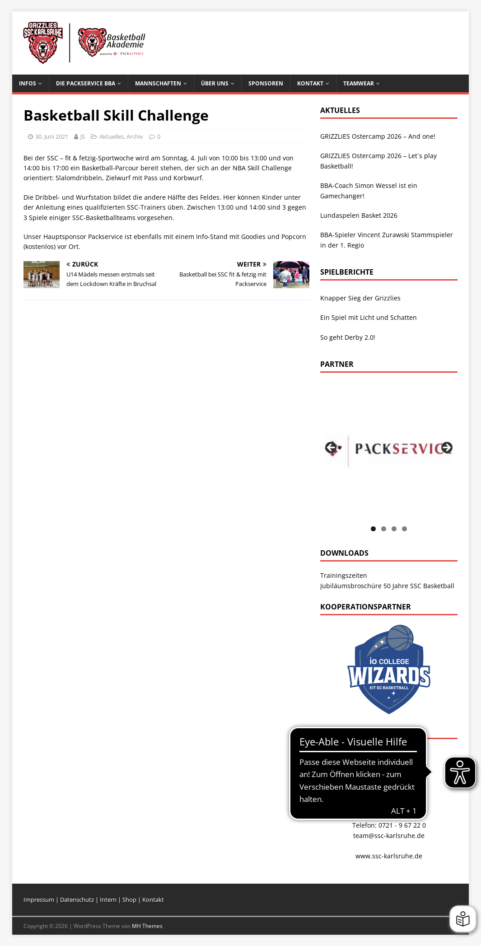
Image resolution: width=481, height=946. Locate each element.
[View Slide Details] (389, 450)
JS (82, 136)
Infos (27, 83)
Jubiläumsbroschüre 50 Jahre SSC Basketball (387, 585)
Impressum (38, 899)
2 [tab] (383, 528)
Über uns (215, 83)
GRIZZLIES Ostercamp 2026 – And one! (377, 136)
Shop (129, 899)
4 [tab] (404, 528)
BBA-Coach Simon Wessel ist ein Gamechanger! (368, 190)
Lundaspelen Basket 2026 (358, 215)
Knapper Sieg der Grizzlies (360, 298)
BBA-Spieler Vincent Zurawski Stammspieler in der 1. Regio (386, 239)
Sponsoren (265, 83)
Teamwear (358, 83)
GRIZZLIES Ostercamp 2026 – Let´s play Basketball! (378, 160)
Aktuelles (111, 136)
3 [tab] (394, 528)
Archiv (134, 136)
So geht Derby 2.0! (347, 337)
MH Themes (147, 926)
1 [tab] (373, 528)
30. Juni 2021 (51, 136)
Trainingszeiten (343, 575)
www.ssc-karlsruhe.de (388, 856)
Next (446, 448)
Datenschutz (77, 899)
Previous (331, 448)
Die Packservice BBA (85, 83)
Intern (109, 899)
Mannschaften (158, 83)
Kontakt (310, 83)
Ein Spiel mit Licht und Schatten (368, 317)
